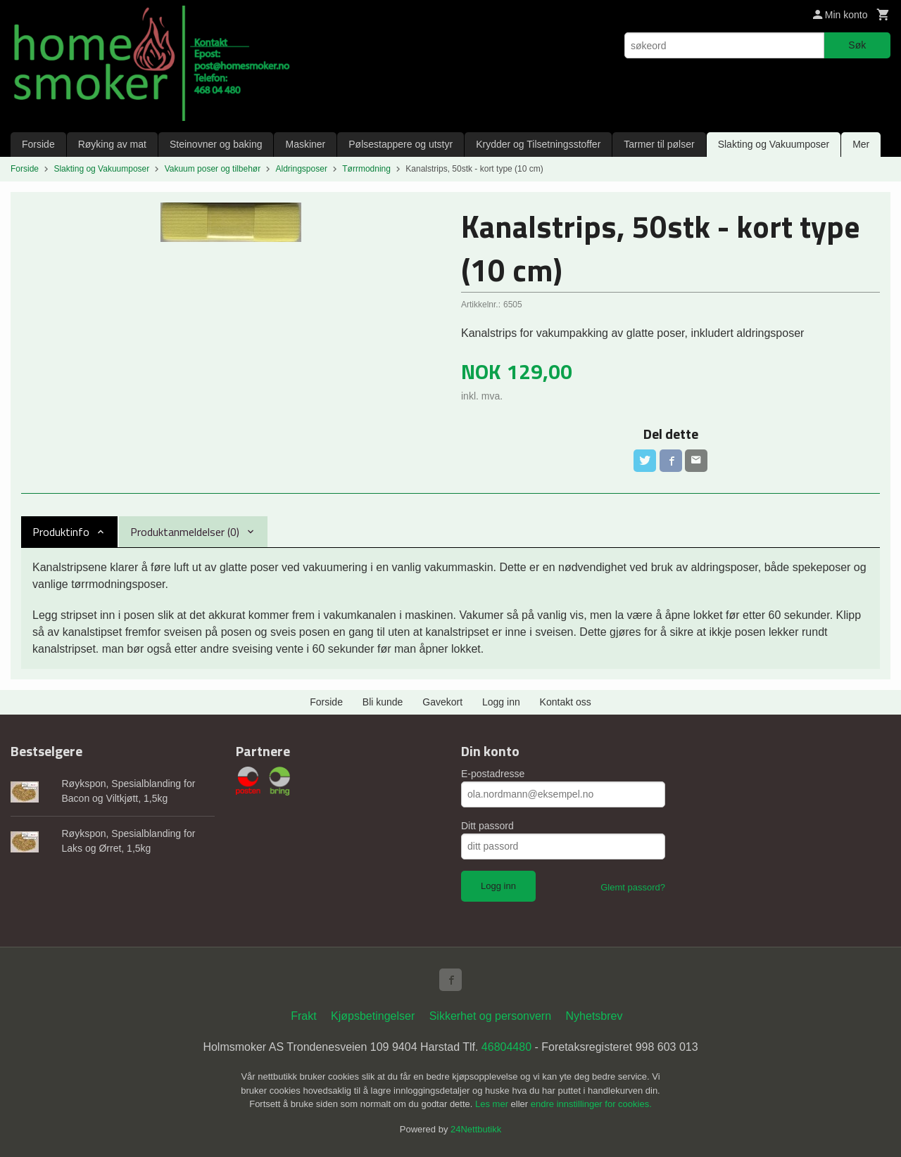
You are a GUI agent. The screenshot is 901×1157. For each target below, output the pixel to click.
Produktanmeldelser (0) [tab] (184, 531)
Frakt (303, 1016)
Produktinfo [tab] (60, 531)
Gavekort (442, 702)
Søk (857, 45)
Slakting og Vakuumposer (774, 144)
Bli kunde (383, 702)
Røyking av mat (112, 144)
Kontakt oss (565, 702)
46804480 (506, 1047)
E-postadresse (492, 773)
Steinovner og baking (216, 144)
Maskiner (305, 144)
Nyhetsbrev (594, 1016)
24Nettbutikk (475, 1129)
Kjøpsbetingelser (373, 1016)
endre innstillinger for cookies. (591, 1104)
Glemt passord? (632, 887)
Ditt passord (487, 825)
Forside (38, 144)
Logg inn (501, 702)
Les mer (493, 1104)
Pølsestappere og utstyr (400, 144)
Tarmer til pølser (659, 144)
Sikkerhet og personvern (490, 1016)
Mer (860, 144)
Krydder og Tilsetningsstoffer (538, 144)
